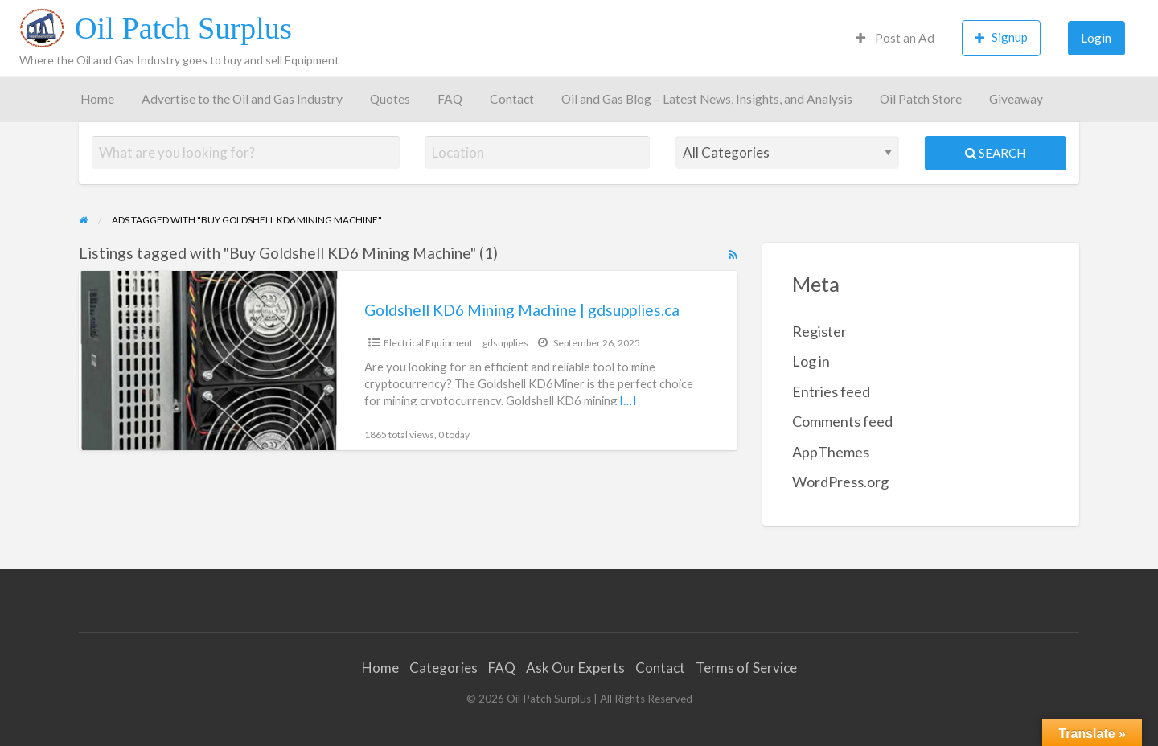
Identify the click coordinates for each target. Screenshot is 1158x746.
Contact (512, 99)
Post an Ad (895, 38)
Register (819, 331)
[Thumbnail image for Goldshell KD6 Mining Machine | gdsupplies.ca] (208, 360)
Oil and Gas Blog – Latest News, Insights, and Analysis (706, 99)
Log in (811, 361)
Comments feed (842, 421)
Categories (443, 667)
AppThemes (830, 452)
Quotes (390, 99)
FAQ (449, 99)
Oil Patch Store (921, 99)
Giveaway (1016, 99)
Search (995, 153)
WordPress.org (840, 481)
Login (1096, 38)
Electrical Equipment (428, 343)
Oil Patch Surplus (183, 28)
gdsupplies (505, 343)
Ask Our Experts (575, 667)
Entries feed (831, 391)
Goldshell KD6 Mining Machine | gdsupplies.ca (522, 310)
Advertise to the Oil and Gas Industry (242, 99)
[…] (628, 400)
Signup (1001, 37)
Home (97, 99)
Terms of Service (746, 667)
